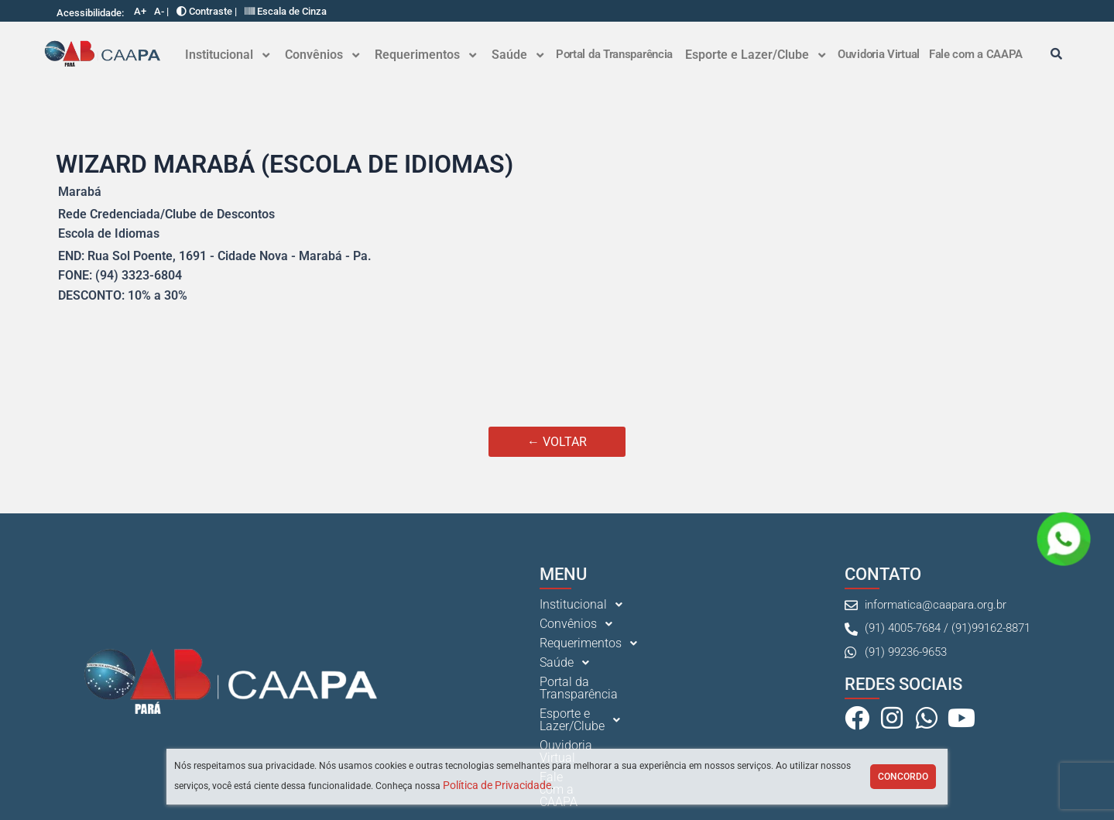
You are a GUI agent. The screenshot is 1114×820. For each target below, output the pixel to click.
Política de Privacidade (497, 785)
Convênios (322, 54)
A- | (161, 11)
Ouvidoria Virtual (879, 54)
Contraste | (207, 11)
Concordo (903, 776)
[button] (227, 55)
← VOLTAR (557, 441)
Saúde (517, 54)
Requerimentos (425, 54)
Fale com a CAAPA (976, 54)
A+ (140, 11)
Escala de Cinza (286, 11)
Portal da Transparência (614, 54)
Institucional (227, 54)
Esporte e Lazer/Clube (755, 54)
